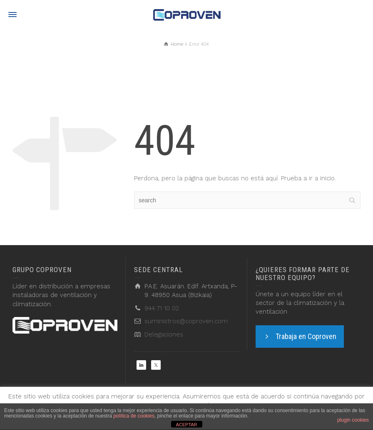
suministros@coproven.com (186, 321)
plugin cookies (353, 420)
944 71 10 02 (161, 308)
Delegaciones (163, 334)
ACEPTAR (186, 424)
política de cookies (133, 416)
